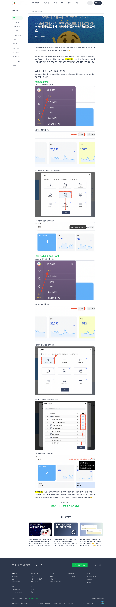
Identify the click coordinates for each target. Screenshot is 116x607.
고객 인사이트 (53, 579)
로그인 (90, 3)
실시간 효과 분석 (16, 582)
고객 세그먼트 (15, 576)
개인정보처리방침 (33, 598)
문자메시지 (33, 576)
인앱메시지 (14, 579)
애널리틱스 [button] (47, 3)
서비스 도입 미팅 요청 (79, 565)
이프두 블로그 (71, 576)
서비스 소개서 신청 (96, 565)
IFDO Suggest (16, 589)
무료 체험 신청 (98, 3)
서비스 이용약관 (23, 598)
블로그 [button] (70, 3)
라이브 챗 (33, 589)
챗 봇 (32, 592)
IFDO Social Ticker (17, 592)
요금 (77, 3)
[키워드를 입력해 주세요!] (66, 12)
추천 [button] (55, 3)
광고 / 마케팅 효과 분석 (55, 582)
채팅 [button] (62, 3)
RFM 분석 (52, 576)
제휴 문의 (14, 598)
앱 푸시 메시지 (34, 582)
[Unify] (18, 3)
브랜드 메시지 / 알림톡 (36, 579)
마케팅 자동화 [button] (35, 3)
